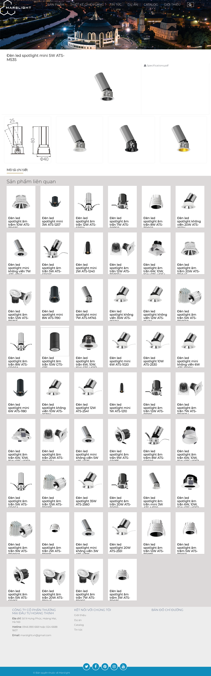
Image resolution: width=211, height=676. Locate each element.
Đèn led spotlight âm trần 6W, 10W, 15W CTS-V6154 (154, 269)
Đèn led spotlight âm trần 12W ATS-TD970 (153, 549)
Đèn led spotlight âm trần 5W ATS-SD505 (51, 269)
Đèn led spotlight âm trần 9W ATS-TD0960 (18, 549)
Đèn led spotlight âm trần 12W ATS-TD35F (18, 316)
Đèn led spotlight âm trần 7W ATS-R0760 (119, 223)
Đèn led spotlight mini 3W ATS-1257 (52, 221)
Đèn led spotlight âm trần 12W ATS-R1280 (153, 409)
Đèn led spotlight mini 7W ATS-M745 (86, 315)
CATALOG (151, 4)
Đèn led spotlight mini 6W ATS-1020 (120, 361)
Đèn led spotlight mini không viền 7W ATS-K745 (19, 269)
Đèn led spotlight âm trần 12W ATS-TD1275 (52, 502)
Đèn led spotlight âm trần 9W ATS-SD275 (119, 456)
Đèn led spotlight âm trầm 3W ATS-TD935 (120, 596)
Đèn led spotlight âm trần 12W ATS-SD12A (86, 223)
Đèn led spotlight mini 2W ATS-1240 (86, 268)
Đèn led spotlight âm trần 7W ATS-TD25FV (186, 409)
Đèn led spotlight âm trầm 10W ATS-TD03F (19, 223)
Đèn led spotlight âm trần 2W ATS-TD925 (51, 549)
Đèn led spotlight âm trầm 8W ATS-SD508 (153, 456)
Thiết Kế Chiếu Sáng (87, 4)
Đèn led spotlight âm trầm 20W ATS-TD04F (188, 269)
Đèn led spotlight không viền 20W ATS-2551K (189, 223)
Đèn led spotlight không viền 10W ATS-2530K (54, 409)
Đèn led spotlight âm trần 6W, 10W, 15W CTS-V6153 (188, 456)
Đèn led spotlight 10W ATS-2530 (153, 361)
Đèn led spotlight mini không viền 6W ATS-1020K (188, 363)
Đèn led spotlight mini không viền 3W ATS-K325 (87, 549)
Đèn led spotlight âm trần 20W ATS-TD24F (52, 596)
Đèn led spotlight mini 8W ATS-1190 (52, 315)
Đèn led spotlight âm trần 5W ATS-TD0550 (186, 316)
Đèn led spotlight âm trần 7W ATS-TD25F (85, 596)
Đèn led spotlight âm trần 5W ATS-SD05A (18, 502)
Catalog (79, 624)
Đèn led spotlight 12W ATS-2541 (86, 408)
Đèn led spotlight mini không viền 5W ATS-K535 (87, 456)
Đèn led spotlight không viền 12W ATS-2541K (155, 316)
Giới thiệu (172, 4)
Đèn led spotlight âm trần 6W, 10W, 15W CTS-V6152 (188, 502)
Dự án (78, 620)
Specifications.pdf (156, 65)
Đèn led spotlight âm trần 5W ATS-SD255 (18, 596)
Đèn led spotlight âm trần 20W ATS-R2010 (120, 502)
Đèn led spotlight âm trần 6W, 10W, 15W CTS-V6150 (19, 456)
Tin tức (78, 629)
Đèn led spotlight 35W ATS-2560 (86, 501)
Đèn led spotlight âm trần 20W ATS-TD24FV (52, 456)
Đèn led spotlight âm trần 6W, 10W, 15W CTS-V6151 (86, 363)
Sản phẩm (55, 4)
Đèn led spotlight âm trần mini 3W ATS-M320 (153, 502)
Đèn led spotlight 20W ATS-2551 (120, 548)
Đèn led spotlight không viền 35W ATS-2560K (121, 316)
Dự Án (133, 4)
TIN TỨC (116, 4)
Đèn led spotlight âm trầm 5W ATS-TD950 (187, 549)
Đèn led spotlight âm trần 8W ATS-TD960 (153, 223)
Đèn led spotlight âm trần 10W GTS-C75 (52, 363)
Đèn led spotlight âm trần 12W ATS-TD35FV (120, 269)
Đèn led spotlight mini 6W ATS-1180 (18, 408)
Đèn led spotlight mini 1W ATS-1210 (120, 408)
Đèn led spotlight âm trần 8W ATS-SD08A (18, 363)
